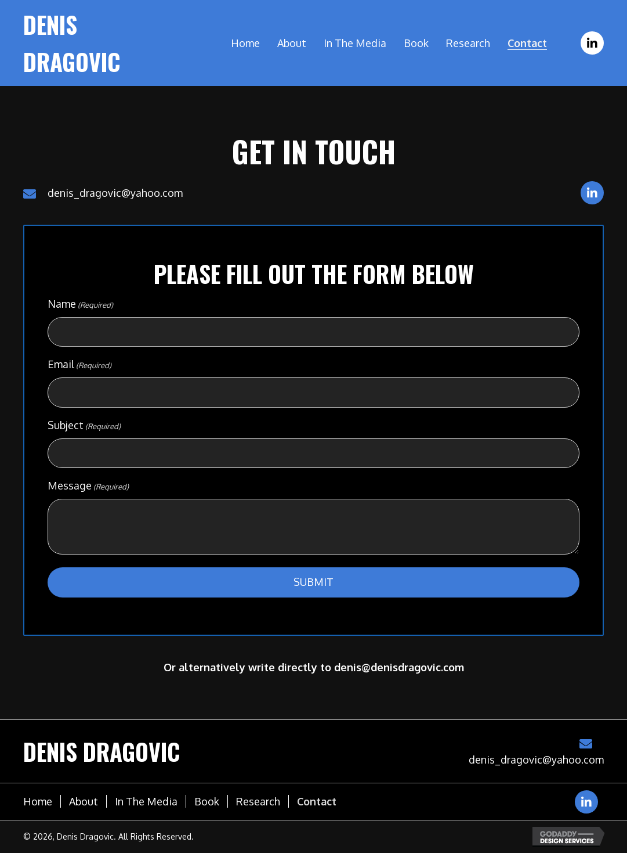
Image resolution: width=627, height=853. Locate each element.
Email (79, 365)
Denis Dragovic (101, 751)
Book (206, 801)
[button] (592, 43)
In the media (146, 801)
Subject (84, 426)
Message (88, 486)
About (83, 801)
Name (80, 304)
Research (258, 801)
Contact (316, 801)
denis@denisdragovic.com (399, 667)
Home (37, 801)
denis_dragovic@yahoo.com (115, 192)
